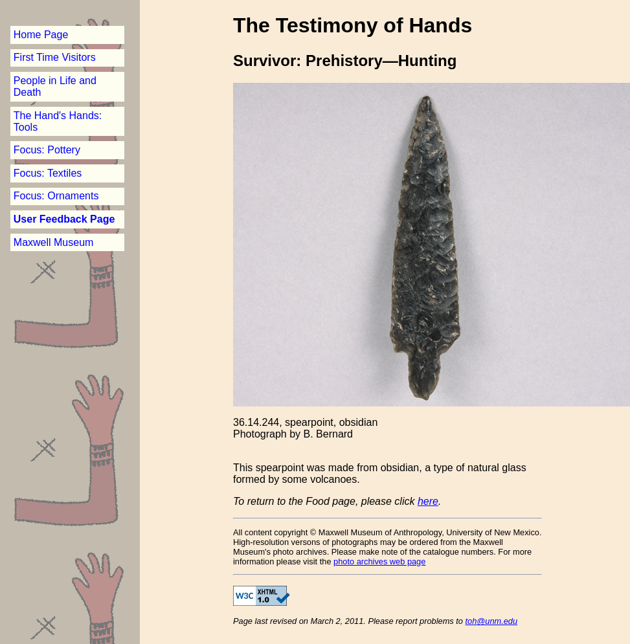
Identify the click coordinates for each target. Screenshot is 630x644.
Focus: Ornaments (56, 195)
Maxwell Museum (54, 242)
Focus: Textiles (48, 173)
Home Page (41, 34)
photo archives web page (379, 561)
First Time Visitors (55, 57)
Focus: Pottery (47, 149)
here (428, 501)
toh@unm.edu (492, 621)
